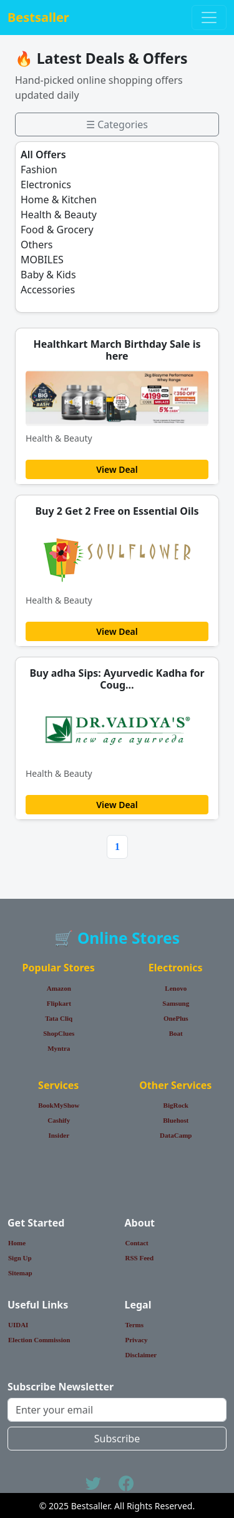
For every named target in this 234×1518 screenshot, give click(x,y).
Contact (137, 1243)
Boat (176, 1033)
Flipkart (59, 1003)
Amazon (59, 988)
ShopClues (58, 1033)
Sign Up (20, 1258)
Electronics (46, 184)
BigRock (175, 1105)
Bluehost (175, 1120)
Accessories (48, 289)
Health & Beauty (59, 214)
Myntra (58, 1048)
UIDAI (18, 1324)
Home (17, 1243)
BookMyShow (58, 1105)
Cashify (58, 1120)
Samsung (175, 1003)
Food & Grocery (57, 229)
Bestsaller (38, 17)
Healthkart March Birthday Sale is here (116, 350)
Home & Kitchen (59, 199)
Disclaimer (141, 1355)
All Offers (43, 154)
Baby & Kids (48, 274)
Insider (58, 1135)
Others (36, 244)
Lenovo (176, 988)
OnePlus (175, 1018)
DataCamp (176, 1135)
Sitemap (20, 1273)
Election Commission (39, 1339)
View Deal (117, 469)
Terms (134, 1324)
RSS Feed (139, 1258)
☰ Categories (117, 124)
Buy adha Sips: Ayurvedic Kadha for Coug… (116, 679)
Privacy (136, 1339)
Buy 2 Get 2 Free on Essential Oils (116, 511)
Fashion (39, 169)
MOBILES (42, 259)
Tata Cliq (58, 1018)
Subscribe (117, 1438)
